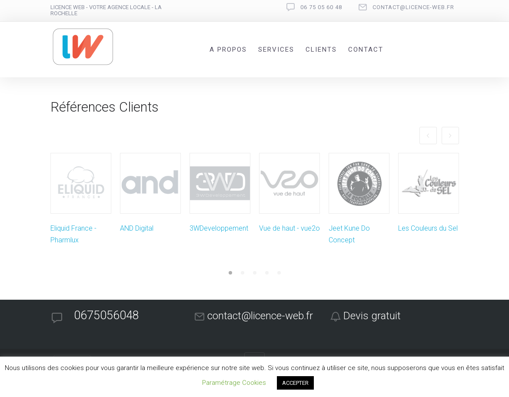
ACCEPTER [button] (295, 383)
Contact (365, 49)
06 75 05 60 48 (321, 7)
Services (276, 49)
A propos (228, 49)
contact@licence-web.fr (413, 7)
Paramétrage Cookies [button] (234, 383)
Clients (321, 49)
